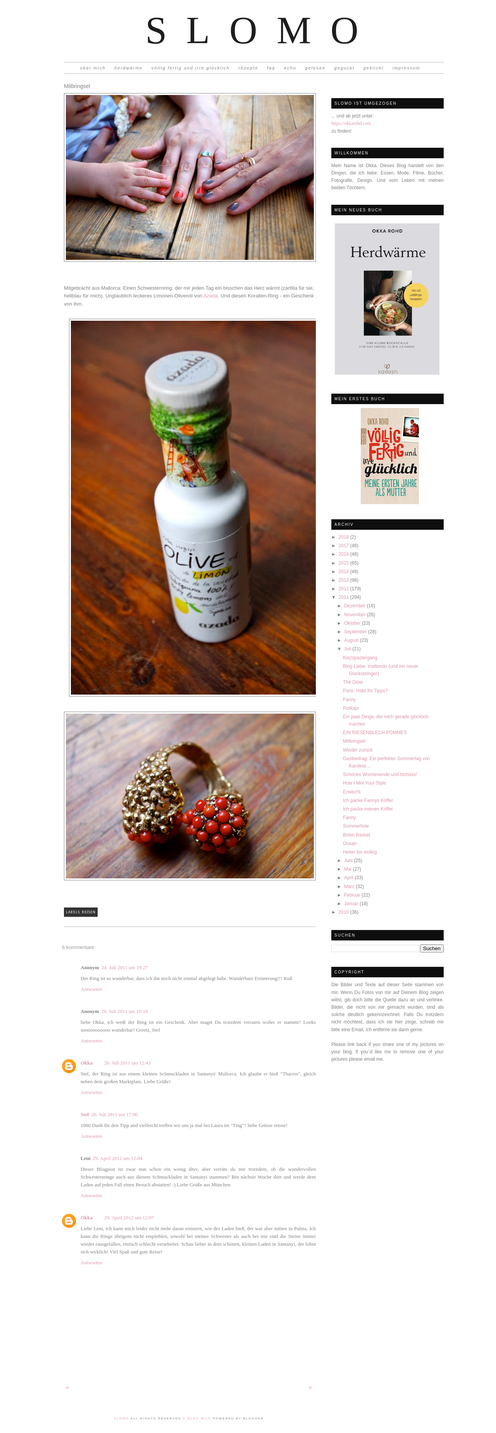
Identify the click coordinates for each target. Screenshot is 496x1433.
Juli (348, 649)
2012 (344, 588)
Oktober (353, 623)
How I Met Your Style (364, 783)
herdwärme (128, 68)
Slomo (261, 30)
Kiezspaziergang (360, 657)
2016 (344, 554)
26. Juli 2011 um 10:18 (125, 1011)
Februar (353, 895)
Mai (348, 869)
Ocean (349, 843)
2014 (344, 571)
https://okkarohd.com (351, 123)
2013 (344, 580)
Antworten (91, 989)
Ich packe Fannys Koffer (368, 800)
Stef (85, 1114)
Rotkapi (351, 708)
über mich (92, 68)
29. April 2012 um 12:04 (117, 1158)
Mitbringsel (354, 741)
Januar (352, 903)
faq (271, 68)
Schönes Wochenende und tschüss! (380, 774)
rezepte (248, 68)
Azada (210, 296)
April (349, 877)
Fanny (349, 699)
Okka (87, 1063)
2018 (344, 537)
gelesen (315, 68)
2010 (344, 912)
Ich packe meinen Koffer (368, 809)
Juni (349, 860)
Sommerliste (356, 826)
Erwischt (351, 792)
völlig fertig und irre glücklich (191, 68)
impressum (406, 68)
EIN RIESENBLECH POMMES (375, 732)
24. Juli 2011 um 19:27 (125, 967)
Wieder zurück (358, 750)
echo (290, 68)
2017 (344, 545)
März (350, 886)
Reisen (88, 912)
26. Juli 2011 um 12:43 (127, 1063)
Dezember (355, 605)
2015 (344, 563)
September (356, 631)
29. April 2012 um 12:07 (129, 1217)
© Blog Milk (198, 1418)
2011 (344, 597)
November (355, 614)
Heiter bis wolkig (360, 852)
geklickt (373, 68)
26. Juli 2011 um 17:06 (114, 1114)
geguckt (344, 68)
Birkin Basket (356, 835)
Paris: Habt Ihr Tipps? (365, 690)
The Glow (353, 682)
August (352, 640)
